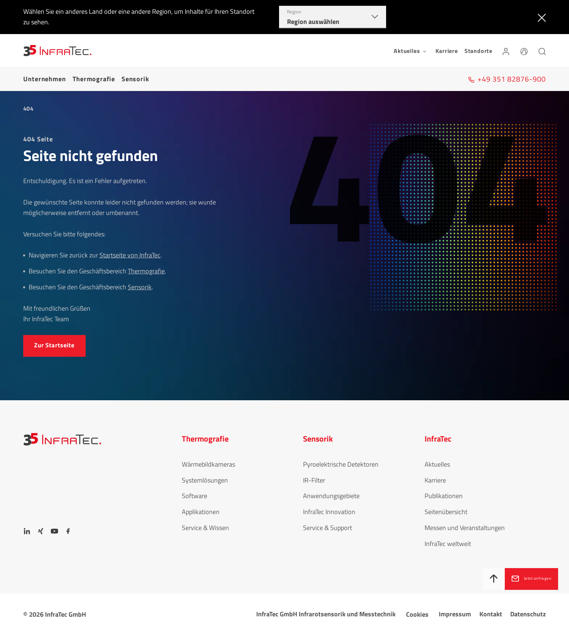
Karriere (446, 50)
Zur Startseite (56, 343)
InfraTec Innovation (329, 509)
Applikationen (201, 509)
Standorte (478, 50)
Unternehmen (44, 77)
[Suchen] (542, 50)
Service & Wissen (205, 525)
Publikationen (444, 493)
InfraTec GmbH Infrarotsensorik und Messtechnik (326, 612)
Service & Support (327, 525)
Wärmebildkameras (208, 462)
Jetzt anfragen (525, 578)
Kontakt (490, 612)
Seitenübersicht (446, 509)
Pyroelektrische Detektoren (340, 462)
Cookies (417, 612)
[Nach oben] (468, 579)
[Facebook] (68, 529)
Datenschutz (528, 612)
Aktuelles (437, 462)
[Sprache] (524, 50)
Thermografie (94, 77)
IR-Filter (314, 478)
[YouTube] (54, 529)
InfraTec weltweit (448, 541)
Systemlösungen (205, 478)
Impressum (455, 612)
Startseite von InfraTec (129, 252)
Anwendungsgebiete (331, 493)
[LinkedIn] (26, 529)
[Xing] (40, 529)
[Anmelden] (505, 50)
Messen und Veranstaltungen (465, 525)
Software (194, 493)
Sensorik (135, 77)
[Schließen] (540, 17)
